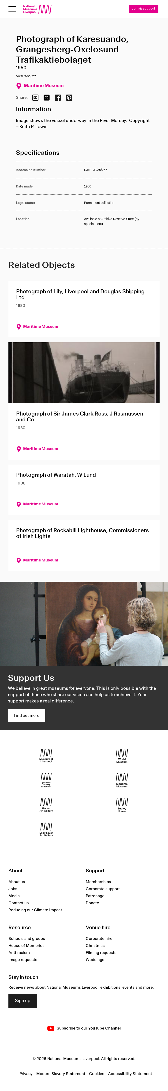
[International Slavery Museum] (46, 780)
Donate (92, 903)
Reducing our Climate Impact (35, 910)
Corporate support (103, 889)
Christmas (95, 946)
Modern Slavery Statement (60, 1074)
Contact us (18, 903)
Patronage (95, 896)
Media (14, 896)
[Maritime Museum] (122, 780)
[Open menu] (12, 9)
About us (16, 882)
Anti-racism (19, 953)
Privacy (26, 1074)
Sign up (22, 1001)
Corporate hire (99, 939)
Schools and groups (26, 939)
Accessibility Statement (130, 1074)
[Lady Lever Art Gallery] (46, 829)
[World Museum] (122, 756)
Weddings (95, 960)
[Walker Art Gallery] (46, 805)
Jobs (12, 889)
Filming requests (101, 953)
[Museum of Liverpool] (46, 756)
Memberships (98, 882)
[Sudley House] (122, 805)
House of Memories (26, 946)
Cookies (96, 1074)
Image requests (22, 960)
